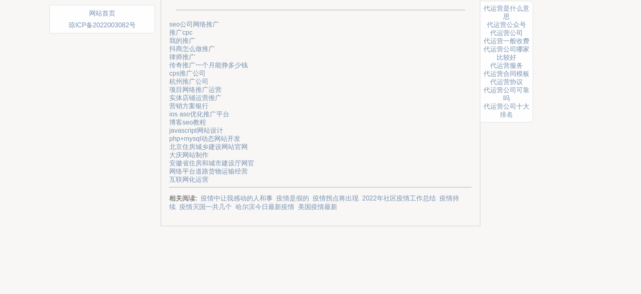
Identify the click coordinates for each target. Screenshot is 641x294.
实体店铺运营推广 (195, 97)
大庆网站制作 (188, 154)
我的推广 (182, 40)
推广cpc (181, 32)
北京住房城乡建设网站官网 (208, 146)
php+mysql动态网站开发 (204, 138)
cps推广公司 (187, 73)
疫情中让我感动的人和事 (237, 198)
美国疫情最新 (317, 206)
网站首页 (102, 13)
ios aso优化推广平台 (199, 114)
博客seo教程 (187, 122)
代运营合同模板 (506, 73)
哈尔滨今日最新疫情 (264, 206)
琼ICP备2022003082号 (102, 25)
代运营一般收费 (506, 41)
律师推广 (182, 56)
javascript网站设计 (196, 130)
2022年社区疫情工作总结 (399, 198)
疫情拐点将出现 (336, 198)
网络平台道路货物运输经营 (208, 171)
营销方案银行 (188, 105)
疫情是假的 (292, 198)
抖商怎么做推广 (192, 48)
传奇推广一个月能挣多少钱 (208, 65)
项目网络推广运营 (195, 89)
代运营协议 (506, 81)
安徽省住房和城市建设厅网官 (211, 163)
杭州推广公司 (188, 81)
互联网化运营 (188, 179)
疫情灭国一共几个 (205, 206)
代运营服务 (506, 65)
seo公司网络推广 (194, 24)
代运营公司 (506, 32)
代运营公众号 (506, 24)
